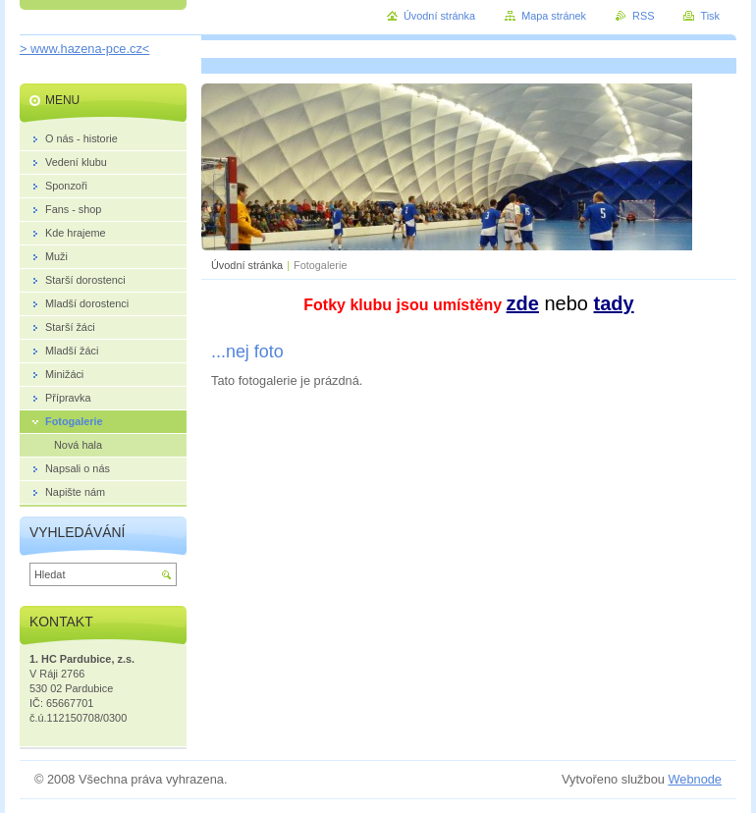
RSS (643, 16)
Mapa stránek (553, 16)
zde (523, 303)
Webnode (695, 779)
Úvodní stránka (247, 265)
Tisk (710, 16)
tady (614, 303)
